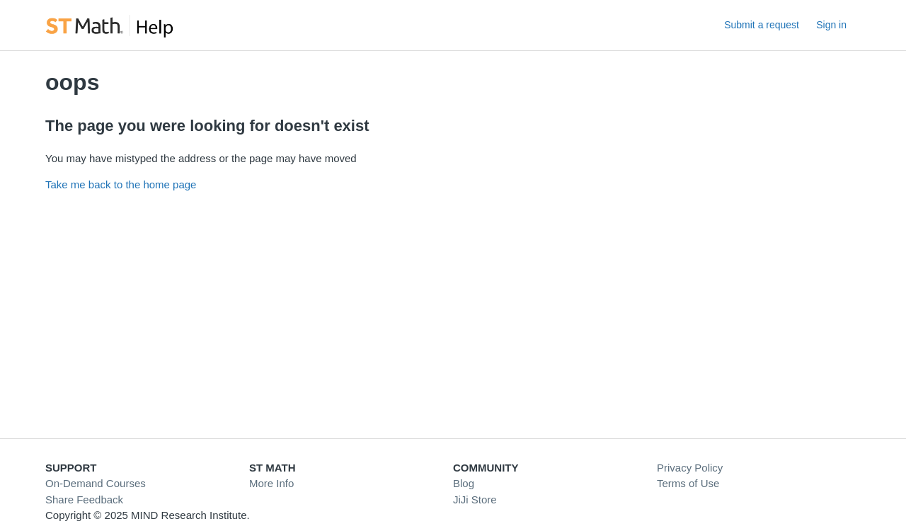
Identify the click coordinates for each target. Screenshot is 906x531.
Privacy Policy (690, 468)
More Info (271, 483)
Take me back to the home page (120, 184)
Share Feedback (84, 499)
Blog (463, 483)
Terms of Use (688, 483)
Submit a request (761, 24)
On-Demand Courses (95, 483)
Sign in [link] (831, 24)
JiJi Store (475, 499)
